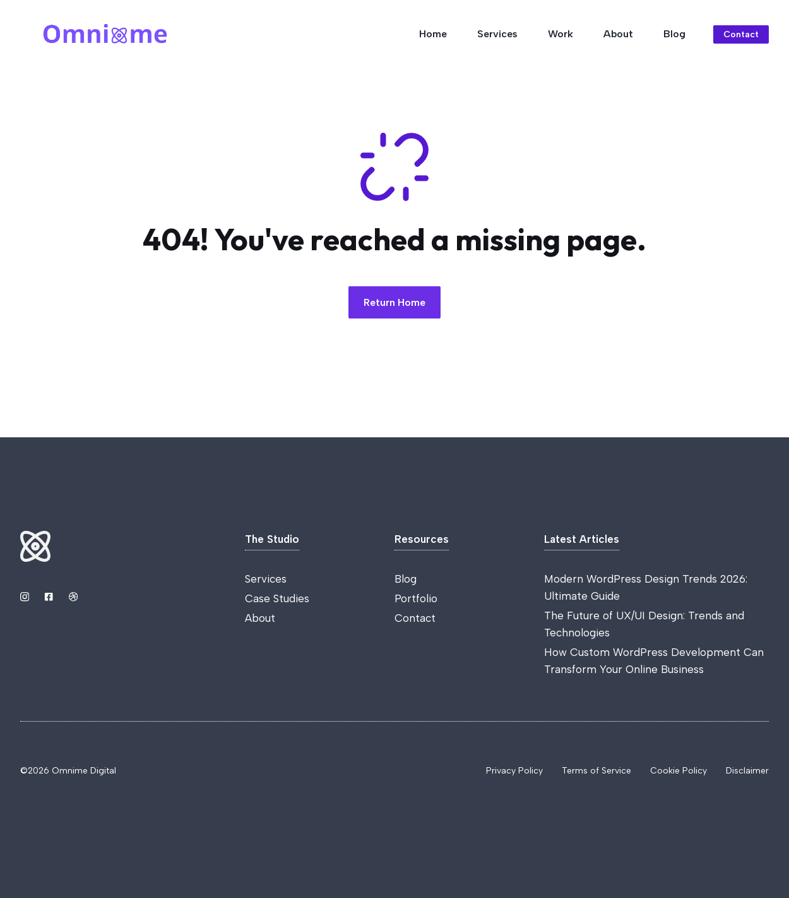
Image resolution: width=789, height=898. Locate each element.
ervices (269, 579)
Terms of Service (596, 770)
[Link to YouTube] (48, 596)
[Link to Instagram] (24, 596)
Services (497, 34)
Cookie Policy (678, 770)
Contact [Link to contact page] (741, 34)
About (618, 34)
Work (560, 34)
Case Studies (277, 598)
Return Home (394, 302)
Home (433, 34)
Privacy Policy (514, 770)
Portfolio (415, 598)
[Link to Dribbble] (73, 596)
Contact (415, 618)
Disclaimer (747, 770)
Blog (674, 34)
